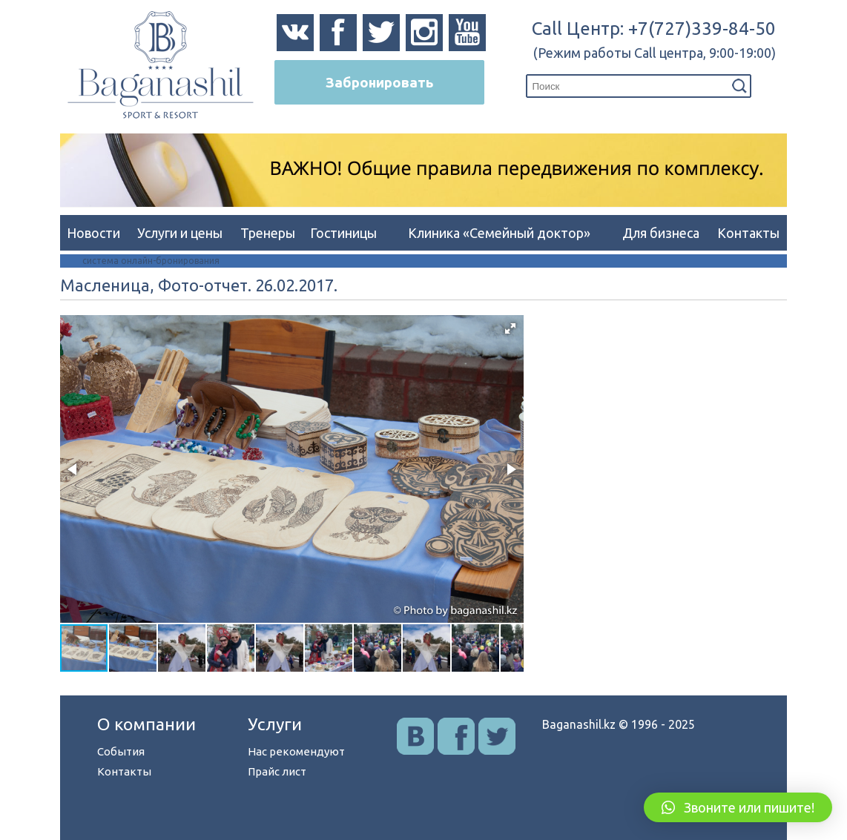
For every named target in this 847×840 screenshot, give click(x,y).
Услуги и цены (180, 232)
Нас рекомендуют (296, 751)
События (121, 751)
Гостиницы (343, 232)
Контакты (748, 232)
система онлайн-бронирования (151, 260)
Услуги (275, 724)
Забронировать (379, 82)
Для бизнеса (660, 232)
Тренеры (267, 232)
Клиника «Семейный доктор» (499, 232)
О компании (146, 724)
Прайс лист (277, 771)
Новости (93, 232)
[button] (510, 328)
